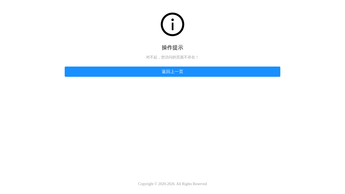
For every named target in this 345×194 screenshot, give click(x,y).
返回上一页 (172, 71)
